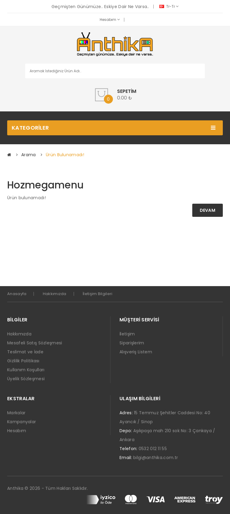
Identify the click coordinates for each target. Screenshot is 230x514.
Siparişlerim (131, 343)
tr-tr (168, 6)
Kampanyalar (21, 422)
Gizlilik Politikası (23, 361)
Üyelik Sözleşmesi (26, 379)
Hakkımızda (54, 294)
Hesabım (110, 19)
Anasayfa (16, 294)
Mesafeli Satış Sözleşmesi (34, 343)
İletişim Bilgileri (97, 294)
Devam (208, 210)
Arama (28, 155)
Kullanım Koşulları (25, 370)
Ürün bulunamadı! (65, 155)
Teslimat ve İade (25, 352)
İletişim (127, 334)
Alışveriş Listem (135, 352)
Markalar (16, 413)
